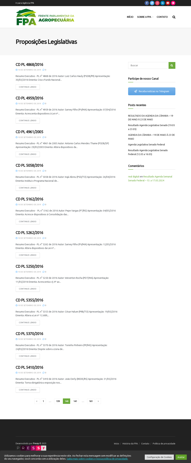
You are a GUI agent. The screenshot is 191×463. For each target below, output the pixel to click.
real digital (133, 176)
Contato (162, 17)
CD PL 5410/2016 (29, 367)
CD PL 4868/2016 (29, 64)
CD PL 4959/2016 (29, 98)
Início (130, 17)
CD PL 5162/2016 (29, 199)
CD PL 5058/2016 (29, 165)
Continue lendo (28, 87)
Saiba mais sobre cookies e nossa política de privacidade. (97, 458)
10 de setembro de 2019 (28, 70)
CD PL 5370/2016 (29, 333)
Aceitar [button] (181, 457)
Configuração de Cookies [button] (159, 457)
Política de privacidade (164, 443)
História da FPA (130, 443)
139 (58, 401)
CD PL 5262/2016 (29, 232)
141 (75, 401)
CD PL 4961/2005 (29, 132)
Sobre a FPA (144, 17)
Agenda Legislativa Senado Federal (146, 144)
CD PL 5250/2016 (29, 266)
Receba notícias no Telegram (151, 91)
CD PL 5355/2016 (29, 300)
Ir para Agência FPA (25, 3)
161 (91, 401)
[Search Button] (172, 65)
